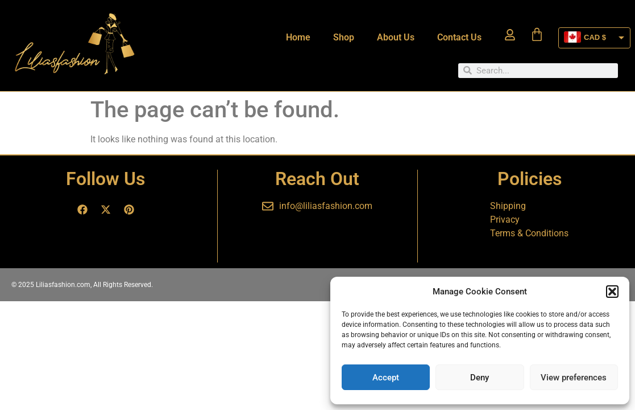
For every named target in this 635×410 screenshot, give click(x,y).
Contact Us (459, 37)
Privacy (505, 219)
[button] (612, 291)
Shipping (508, 205)
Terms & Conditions (529, 233)
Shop (343, 37)
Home (298, 37)
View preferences (574, 377)
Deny (479, 377)
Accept (385, 377)
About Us (395, 37)
